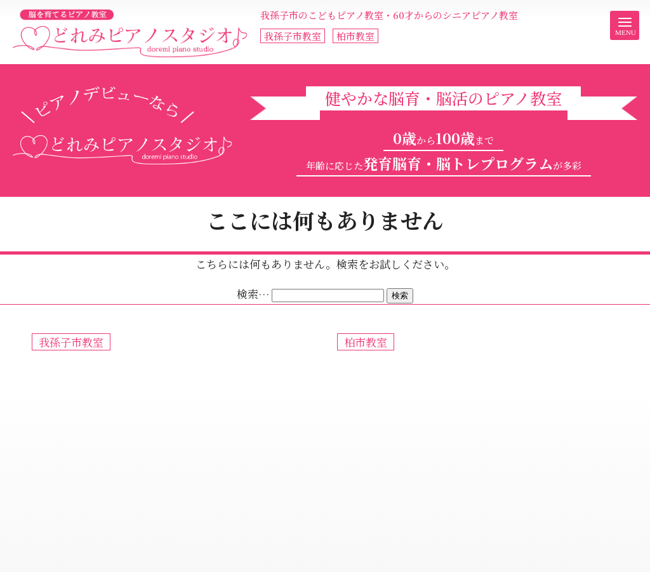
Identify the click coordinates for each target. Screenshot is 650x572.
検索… (253, 294)
